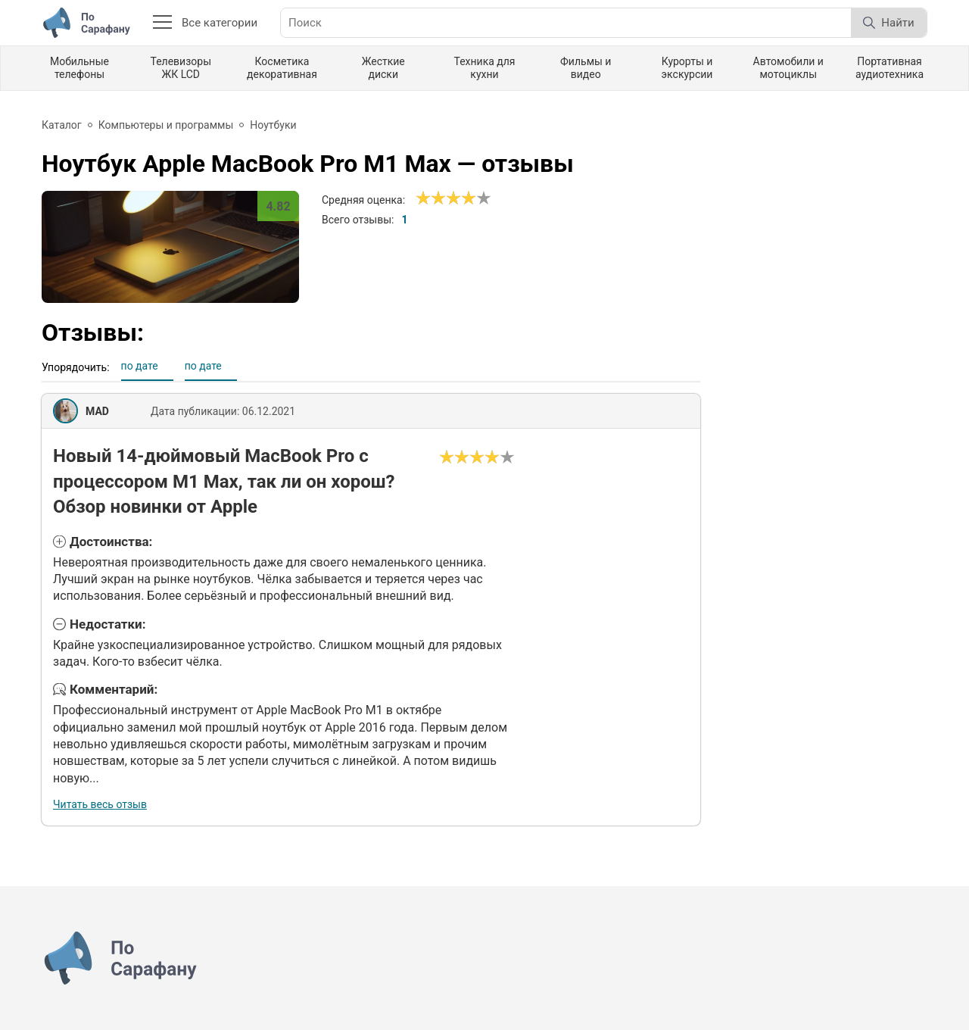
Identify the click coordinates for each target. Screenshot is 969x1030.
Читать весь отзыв (100, 804)
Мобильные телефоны (79, 67)
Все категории (205, 23)
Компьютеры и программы (166, 125)
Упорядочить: (76, 367)
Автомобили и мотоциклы (788, 67)
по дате (139, 366)
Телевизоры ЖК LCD (180, 67)
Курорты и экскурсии (687, 67)
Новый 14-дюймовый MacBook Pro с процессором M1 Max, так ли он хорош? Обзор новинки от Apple (224, 481)
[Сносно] (431, 198)
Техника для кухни (484, 67)
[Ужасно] (423, 198)
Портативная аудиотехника (889, 67)
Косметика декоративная (282, 67)
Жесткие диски (383, 67)
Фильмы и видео (585, 67)
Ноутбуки (273, 125)
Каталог (62, 125)
